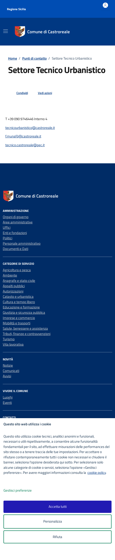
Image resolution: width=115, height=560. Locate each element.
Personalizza (57, 521)
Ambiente (10, 275)
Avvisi (7, 376)
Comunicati (11, 370)
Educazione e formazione (21, 307)
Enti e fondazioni (15, 232)
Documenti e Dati (15, 248)
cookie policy (96, 472)
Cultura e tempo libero (19, 301)
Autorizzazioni (13, 291)
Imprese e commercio (19, 317)
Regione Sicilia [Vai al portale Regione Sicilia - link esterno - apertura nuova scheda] (16, 9)
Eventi (7, 402)
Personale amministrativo (21, 243)
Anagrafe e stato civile (19, 280)
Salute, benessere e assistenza (25, 328)
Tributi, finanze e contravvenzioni (26, 333)
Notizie (8, 365)
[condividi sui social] (18, 93)
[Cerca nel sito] (103, 32)
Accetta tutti (58, 506)
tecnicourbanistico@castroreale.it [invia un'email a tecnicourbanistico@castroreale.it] (30, 127)
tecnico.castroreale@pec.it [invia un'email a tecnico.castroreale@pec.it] (25, 145)
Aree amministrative (18, 222)
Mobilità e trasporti (16, 323)
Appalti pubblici (14, 286)
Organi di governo (15, 216)
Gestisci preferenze (22, 490)
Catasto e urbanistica (18, 296)
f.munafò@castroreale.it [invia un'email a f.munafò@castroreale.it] (23, 136)
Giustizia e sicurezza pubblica (24, 312)
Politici (7, 238)
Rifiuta (57, 536)
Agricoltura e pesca (17, 270)
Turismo (9, 339)
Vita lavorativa (13, 344)
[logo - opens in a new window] (59, 553)
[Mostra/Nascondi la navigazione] (5, 31)
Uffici (6, 227)
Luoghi (7, 397)
